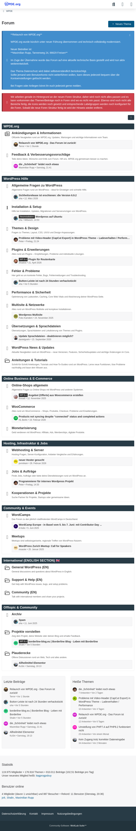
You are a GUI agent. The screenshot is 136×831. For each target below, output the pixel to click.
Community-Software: (68, 825)
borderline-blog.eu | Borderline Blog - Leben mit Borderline (63, 641)
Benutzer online (13, 786)
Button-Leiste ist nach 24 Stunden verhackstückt (47, 280)
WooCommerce (23, 406)
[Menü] (131, 4)
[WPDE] (12, 4)
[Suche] (113, 4)
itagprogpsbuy (44, 775)
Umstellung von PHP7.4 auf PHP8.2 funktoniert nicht (105, 728)
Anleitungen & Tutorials (29, 360)
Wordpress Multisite (30, 314)
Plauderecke (21, 653)
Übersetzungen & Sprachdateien (36, 326)
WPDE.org (11, 126)
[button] (131, 117)
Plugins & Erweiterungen (30, 249)
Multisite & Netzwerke (28, 305)
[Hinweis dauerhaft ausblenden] (130, 35)
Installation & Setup (26, 207)
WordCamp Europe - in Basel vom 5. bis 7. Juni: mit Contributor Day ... (60, 524)
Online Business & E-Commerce (28, 378)
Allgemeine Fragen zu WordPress (37, 185)
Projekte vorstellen (26, 631)
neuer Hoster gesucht (31, 460)
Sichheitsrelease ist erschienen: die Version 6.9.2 (48, 195)
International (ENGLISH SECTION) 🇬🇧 (32, 560)
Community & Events (20, 508)
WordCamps (21, 515)
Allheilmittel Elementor (32, 662)
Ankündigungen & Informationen (36, 133)
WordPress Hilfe (16, 178)
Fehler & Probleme (26, 271)
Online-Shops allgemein (30, 385)
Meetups (18, 536)
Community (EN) (24, 592)
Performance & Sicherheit (31, 292)
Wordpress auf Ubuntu (49, 216)
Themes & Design (25, 228)
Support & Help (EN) (27, 580)
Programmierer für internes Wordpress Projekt (46, 481)
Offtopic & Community (20, 607)
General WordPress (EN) (30, 567)
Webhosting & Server (28, 450)
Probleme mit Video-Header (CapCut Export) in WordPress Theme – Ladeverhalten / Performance (74, 238)
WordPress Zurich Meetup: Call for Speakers (45, 546)
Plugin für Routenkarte (41, 259)
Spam (22, 620)
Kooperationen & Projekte (31, 493)
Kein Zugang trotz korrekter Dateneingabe (102, 739)
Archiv (17, 614)
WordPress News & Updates (33, 347)
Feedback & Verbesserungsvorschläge (41, 154)
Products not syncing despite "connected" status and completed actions (61, 416)
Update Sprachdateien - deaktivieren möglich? (46, 336)
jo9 (3, 797)
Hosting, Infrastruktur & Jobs (26, 443)
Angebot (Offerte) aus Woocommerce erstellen (55, 395)
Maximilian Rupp (24, 797)
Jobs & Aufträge (24, 471)
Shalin (10, 797)
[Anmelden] (122, 4)
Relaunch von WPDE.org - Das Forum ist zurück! (47, 142)
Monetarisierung (24, 428)
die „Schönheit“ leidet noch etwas (39, 164)
